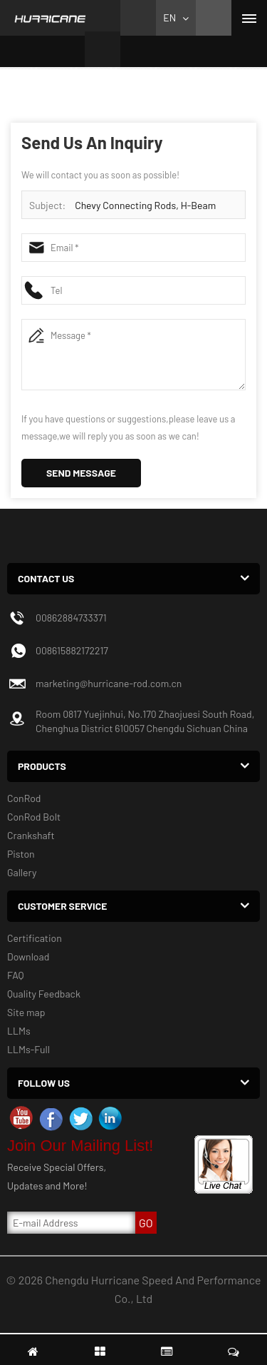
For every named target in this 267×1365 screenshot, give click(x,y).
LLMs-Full (28, 1049)
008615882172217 (72, 650)
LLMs (19, 1031)
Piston (21, 854)
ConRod (24, 798)
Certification (34, 938)
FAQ (15, 975)
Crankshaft (31, 835)
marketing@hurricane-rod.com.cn (109, 683)
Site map (26, 1012)
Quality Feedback (43, 994)
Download (28, 956)
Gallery (21, 872)
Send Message (81, 473)
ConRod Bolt (34, 817)
